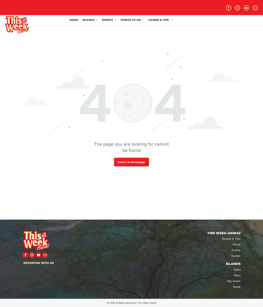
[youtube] (246, 8)
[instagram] (237, 8)
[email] (255, 8)
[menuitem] (74, 20)
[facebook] (228, 8)
